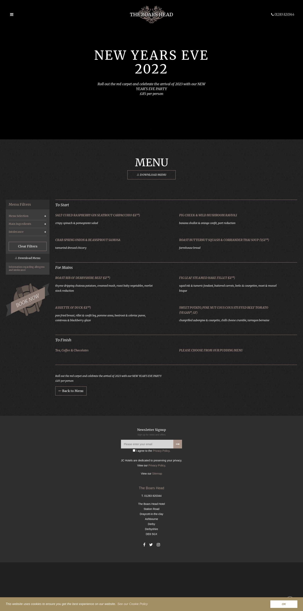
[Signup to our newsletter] (177, 493)
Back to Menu (70, 440)
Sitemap (157, 522)
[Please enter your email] (151, 493)
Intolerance (16, 231)
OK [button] (284, 604)
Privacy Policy (161, 499)
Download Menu (151, 174)
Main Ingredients (20, 224)
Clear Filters (27, 246)
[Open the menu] (11, 14)
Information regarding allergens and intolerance (27, 268)
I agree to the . (151, 499)
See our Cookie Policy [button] (132, 604)
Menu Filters (20, 204)
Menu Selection (18, 216)
